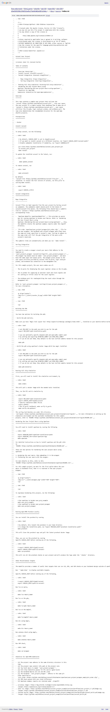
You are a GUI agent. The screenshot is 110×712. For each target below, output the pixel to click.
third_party (28, 9)
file (47, 15)
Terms (21, 709)
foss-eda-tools (16, 9)
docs (52, 11)
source (58, 11)
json (106, 709)
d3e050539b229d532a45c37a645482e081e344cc (29, 11)
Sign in (106, 3)
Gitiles (11, 709)
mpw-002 (51, 9)
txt (102, 709)
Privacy (16, 709)
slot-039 (59, 9)
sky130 (43, 9)
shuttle (37, 9)
